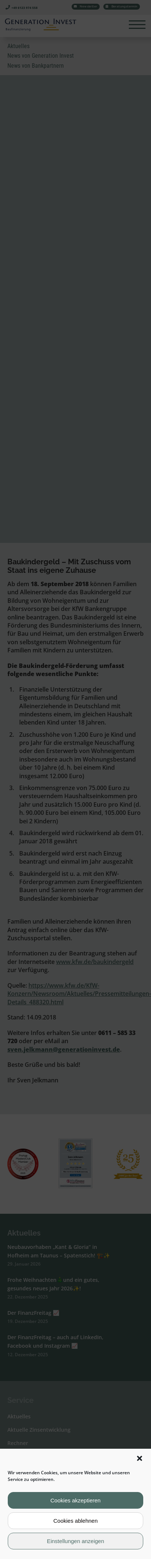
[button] (139, 1458)
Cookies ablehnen (75, 1521)
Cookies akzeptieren (76, 1500)
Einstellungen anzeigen (75, 1541)
